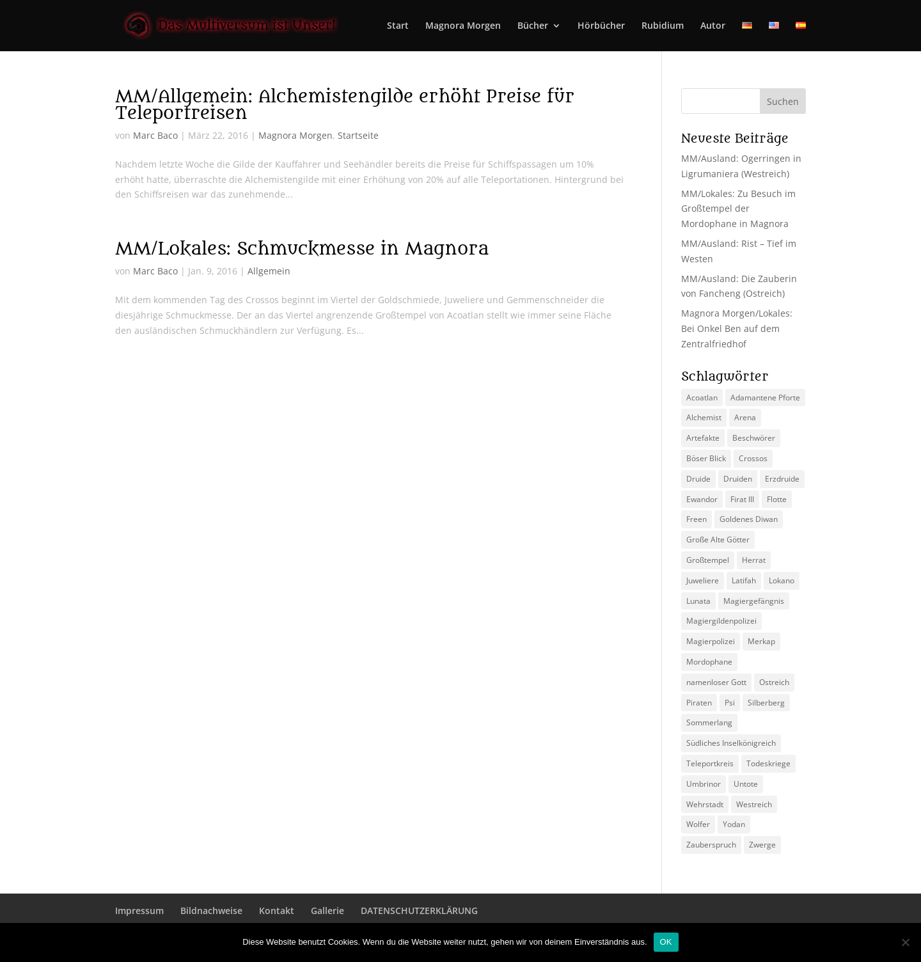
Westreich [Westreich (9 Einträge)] (754, 804)
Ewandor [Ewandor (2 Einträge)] (702, 499)
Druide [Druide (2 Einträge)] (698, 478)
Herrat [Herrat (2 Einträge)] (754, 560)
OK (666, 942)
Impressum (139, 910)
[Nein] (905, 942)
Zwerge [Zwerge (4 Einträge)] (762, 844)
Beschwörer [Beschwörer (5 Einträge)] (753, 437)
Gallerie (327, 910)
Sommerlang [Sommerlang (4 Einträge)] (709, 722)
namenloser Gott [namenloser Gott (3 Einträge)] (716, 682)
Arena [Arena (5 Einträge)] (745, 417)
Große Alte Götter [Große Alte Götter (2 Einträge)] (718, 539)
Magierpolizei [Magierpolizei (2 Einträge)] (710, 641)
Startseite (358, 135)
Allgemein (269, 271)
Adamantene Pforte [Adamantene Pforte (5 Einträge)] (765, 397)
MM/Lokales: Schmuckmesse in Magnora (302, 249)
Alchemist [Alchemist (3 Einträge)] (703, 417)
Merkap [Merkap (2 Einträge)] (761, 641)
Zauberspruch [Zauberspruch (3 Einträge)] (711, 844)
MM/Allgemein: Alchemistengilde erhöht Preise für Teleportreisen (344, 104)
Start (398, 26)
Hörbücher (601, 26)
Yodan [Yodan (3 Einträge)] (734, 824)
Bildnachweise (211, 910)
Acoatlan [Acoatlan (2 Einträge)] (702, 397)
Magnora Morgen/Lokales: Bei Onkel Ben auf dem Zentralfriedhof (736, 328)
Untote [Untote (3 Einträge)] (746, 783)
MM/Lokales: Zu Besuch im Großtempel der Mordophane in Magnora (738, 208)
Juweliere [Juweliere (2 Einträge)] (702, 580)
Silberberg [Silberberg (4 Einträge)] (766, 702)
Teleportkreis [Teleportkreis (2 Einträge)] (710, 763)
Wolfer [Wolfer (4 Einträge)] (698, 824)
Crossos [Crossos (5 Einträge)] (753, 458)
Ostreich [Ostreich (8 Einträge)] (774, 682)
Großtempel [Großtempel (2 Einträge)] (707, 560)
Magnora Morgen (463, 26)
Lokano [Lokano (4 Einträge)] (781, 580)
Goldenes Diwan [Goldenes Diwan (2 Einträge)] (749, 519)
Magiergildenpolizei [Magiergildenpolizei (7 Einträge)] (721, 620)
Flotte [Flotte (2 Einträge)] (777, 499)
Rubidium (663, 26)
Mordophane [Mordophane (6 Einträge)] (709, 661)
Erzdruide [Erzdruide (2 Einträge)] (782, 478)
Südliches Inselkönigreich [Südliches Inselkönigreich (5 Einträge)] (731, 742)
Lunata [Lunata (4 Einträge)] (698, 600)
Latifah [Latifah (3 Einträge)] (744, 580)
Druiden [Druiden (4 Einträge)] (737, 478)
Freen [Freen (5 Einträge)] (696, 519)
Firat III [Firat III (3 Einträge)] (742, 499)
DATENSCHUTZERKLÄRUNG (419, 910)
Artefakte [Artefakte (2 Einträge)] (703, 437)
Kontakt (276, 910)
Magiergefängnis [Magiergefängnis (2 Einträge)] (753, 600)
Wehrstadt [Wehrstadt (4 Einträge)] (704, 804)
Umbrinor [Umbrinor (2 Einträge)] (703, 783)
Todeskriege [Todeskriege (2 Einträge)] (768, 763)
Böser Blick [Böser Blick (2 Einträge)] (706, 458)
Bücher (532, 26)
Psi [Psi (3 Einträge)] (730, 702)
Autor (712, 26)
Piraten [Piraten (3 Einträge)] (699, 702)
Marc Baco (155, 135)
